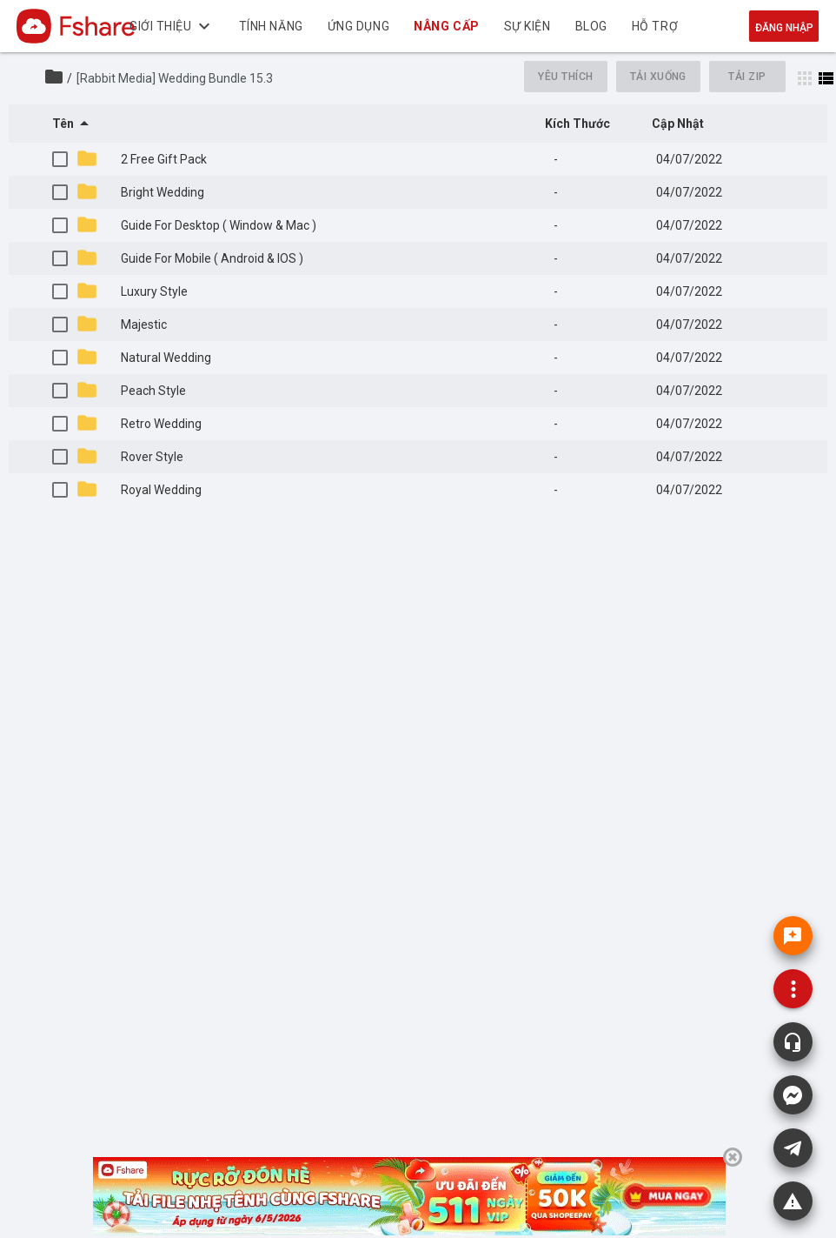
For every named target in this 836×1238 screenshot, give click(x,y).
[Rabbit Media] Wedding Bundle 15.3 (174, 78)
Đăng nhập (784, 28)
